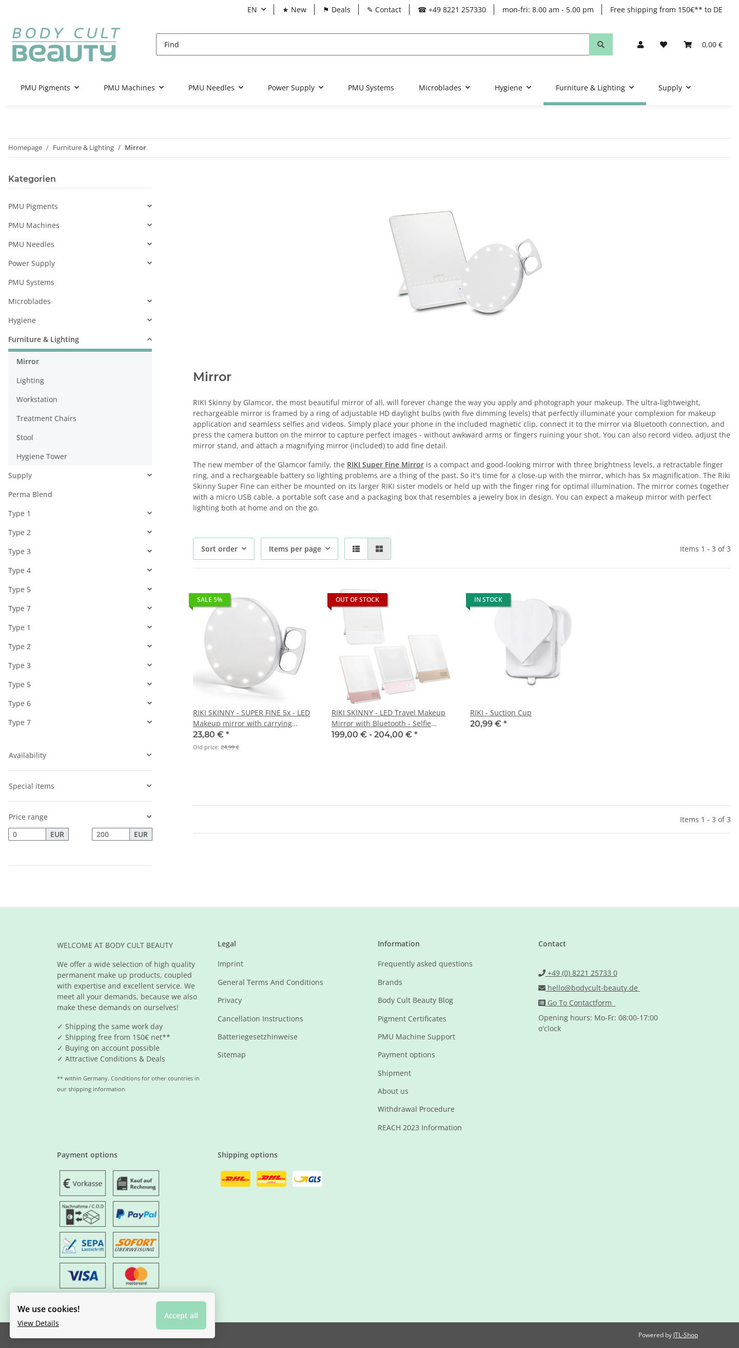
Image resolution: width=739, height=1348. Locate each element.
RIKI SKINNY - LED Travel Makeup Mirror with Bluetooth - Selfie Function (388, 718)
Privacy (230, 1000)
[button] (640, 44)
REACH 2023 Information (420, 1127)
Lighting (30, 380)
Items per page (295, 549)
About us (393, 1091)
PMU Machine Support (416, 1036)
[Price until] (111, 834)
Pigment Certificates (412, 1018)
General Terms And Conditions (270, 982)
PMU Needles (31, 244)
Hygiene (22, 320)
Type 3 (19, 551)
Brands (390, 982)
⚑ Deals (337, 9)
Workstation (36, 399)
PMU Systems (31, 282)
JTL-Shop (685, 1335)
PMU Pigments (33, 206)
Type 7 (19, 608)
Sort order (219, 549)
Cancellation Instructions (260, 1018)
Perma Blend (30, 494)
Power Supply (31, 263)
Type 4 (19, 570)
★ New (294, 9)
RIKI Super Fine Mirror (385, 464)
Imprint (230, 964)
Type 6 (19, 703)
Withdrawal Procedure (416, 1109)
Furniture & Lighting (43, 339)
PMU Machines (34, 225)
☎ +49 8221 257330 (452, 9)
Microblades (29, 301)
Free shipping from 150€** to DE (666, 9)
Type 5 (19, 589)
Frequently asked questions (425, 964)
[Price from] (27, 834)
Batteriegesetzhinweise (258, 1036)
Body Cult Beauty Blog (415, 1000)
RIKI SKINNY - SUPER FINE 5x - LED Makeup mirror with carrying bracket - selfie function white (251, 718)
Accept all (184, 1312)
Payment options (406, 1054)
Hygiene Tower (41, 456)
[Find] (373, 44)
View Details (41, 1319)
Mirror (27, 361)
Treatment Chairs (46, 418)
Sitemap (232, 1054)
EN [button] (252, 9)
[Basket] (703, 44)
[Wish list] (663, 44)
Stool (24, 437)
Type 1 (19, 513)
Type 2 (19, 532)
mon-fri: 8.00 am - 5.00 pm (548, 9)
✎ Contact (384, 9)
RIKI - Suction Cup (501, 712)
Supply (20, 475)
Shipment (394, 1073)
